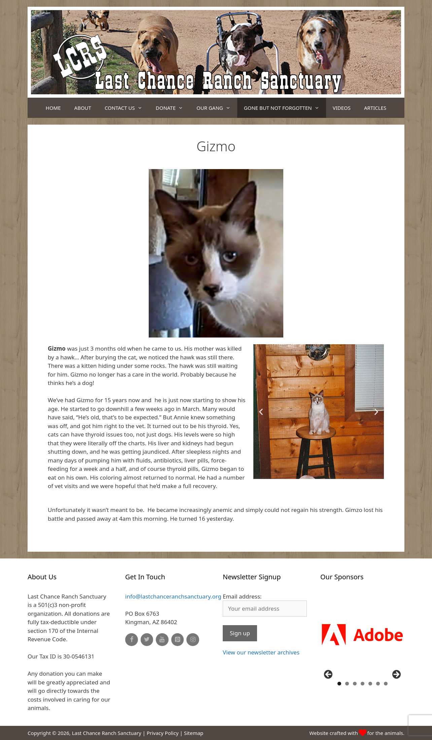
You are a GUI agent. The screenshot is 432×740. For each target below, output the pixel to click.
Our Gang (216, 108)
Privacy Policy (163, 733)
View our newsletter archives (261, 652)
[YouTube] (162, 639)
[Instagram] (192, 639)
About (82, 107)
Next (396, 675)
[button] (297, 474)
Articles (375, 107)
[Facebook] (131, 639)
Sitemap (194, 733)
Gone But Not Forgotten (285, 108)
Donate (173, 108)
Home (53, 107)
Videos (342, 107)
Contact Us (127, 108)
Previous (329, 675)
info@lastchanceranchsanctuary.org (173, 596)
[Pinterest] (177, 639)
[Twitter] (147, 639)
